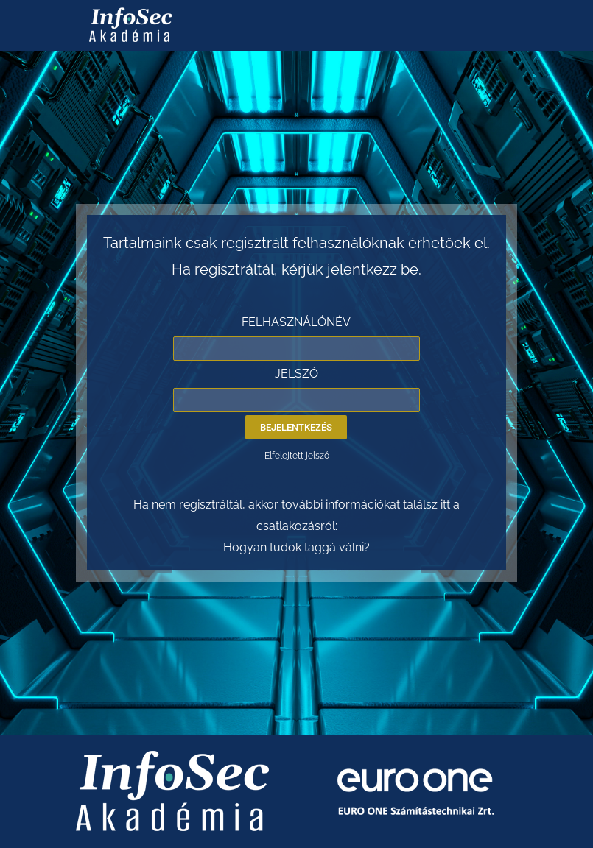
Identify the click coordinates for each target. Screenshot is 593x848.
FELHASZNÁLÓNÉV (296, 322)
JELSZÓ (296, 374)
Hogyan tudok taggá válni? (296, 547)
